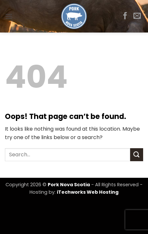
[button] (9, 16)
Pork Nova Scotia (69, 184)
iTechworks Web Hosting (87, 192)
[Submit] (136, 154)
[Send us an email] (137, 16)
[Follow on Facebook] (125, 16)
